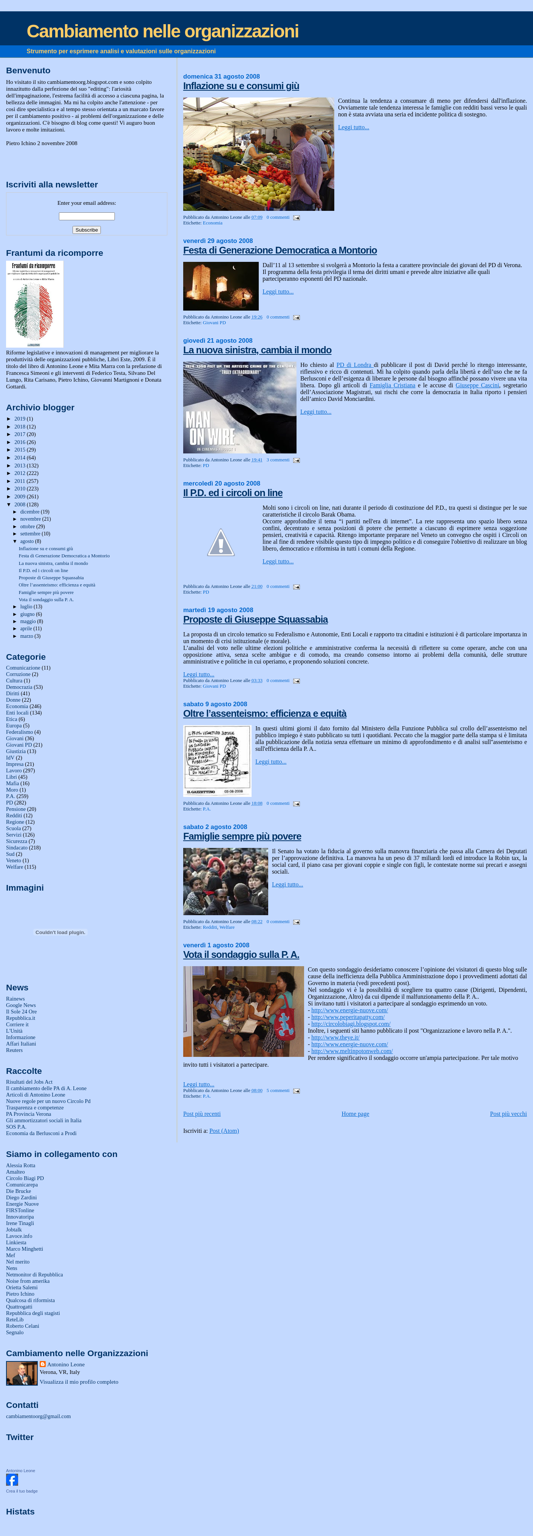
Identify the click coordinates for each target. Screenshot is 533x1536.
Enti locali (17, 713)
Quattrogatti (19, 1307)
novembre (31, 519)
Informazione (21, 1037)
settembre (31, 534)
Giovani (15, 738)
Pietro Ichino (20, 1294)
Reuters (14, 1050)
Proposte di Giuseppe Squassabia (255, 619)
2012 (20, 473)
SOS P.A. (16, 1127)
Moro (12, 790)
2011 (20, 481)
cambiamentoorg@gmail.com (38, 1416)
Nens (11, 1268)
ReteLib (15, 1319)
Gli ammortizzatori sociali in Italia (44, 1120)
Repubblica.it (20, 1018)
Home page (355, 1114)
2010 (20, 489)
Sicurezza (16, 841)
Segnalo (15, 1332)
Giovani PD (214, 322)
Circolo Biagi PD (25, 1178)
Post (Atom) (224, 1131)
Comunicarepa (22, 1185)
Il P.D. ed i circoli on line (233, 492)
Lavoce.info (19, 1236)
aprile (27, 628)
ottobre (28, 526)
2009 (20, 496)
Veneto (13, 860)
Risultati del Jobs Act (29, 1082)
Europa (14, 725)
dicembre (30, 512)
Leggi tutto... (353, 127)
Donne (13, 700)
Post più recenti (202, 1114)
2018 (20, 427)
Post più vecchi (508, 1114)
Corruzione (18, 674)
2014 (20, 458)
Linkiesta (16, 1242)
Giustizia (16, 751)
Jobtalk (14, 1230)
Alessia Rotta (20, 1165)
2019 (20, 419)
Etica (11, 719)
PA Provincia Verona (28, 1114)
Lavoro (14, 770)
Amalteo (15, 1172)
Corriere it (17, 1024)
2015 (20, 450)
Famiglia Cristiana (392, 385)
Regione (15, 822)
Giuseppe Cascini (477, 385)
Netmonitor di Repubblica (34, 1274)
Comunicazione (23, 668)
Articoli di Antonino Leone (35, 1095)
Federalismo (19, 732)
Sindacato (17, 848)
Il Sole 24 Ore (21, 1012)
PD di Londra (355, 365)
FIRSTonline (20, 1210)
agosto (27, 541)
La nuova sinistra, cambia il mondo (257, 350)
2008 (20, 504)
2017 (20, 434)
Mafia (12, 783)
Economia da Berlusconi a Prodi (41, 1133)
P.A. (207, 809)
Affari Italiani (21, 1044)
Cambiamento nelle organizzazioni (163, 31)
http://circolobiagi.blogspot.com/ (351, 1024)
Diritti (12, 693)
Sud (10, 854)
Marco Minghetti (24, 1249)
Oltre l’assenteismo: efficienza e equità (264, 713)
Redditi (210, 927)
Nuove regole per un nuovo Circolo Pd (48, 1101)
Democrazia (19, 687)
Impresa (15, 764)
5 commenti (278, 1090)
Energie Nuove (22, 1204)
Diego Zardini (21, 1197)
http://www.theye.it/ (335, 1037)
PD (206, 465)
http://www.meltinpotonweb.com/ (352, 1051)
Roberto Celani (22, 1326)
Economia (212, 223)
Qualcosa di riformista (30, 1300)
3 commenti (278, 460)
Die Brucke (18, 1191)
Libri (11, 777)
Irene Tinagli (20, 1223)
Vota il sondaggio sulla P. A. (241, 954)
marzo (27, 636)
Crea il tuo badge (22, 1491)
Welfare (227, 927)
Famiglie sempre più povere (242, 836)
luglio (27, 606)
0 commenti (278, 217)
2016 (20, 442)
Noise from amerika (27, 1281)
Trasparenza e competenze (35, 1107)
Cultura (14, 681)
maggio (28, 621)
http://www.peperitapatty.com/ (348, 1017)
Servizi (14, 835)
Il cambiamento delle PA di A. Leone (46, 1088)
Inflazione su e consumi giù (241, 85)
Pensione (16, 809)
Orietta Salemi (22, 1287)
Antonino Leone (66, 1364)
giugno (28, 614)
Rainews (15, 999)
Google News (21, 1005)
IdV (10, 758)
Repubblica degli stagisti (33, 1313)
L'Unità (14, 1031)
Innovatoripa (20, 1217)
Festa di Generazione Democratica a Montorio (280, 250)
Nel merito (17, 1262)
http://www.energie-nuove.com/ (349, 1010)
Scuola (13, 828)
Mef (10, 1255)
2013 (20, 466)
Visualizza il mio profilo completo (79, 1381)
